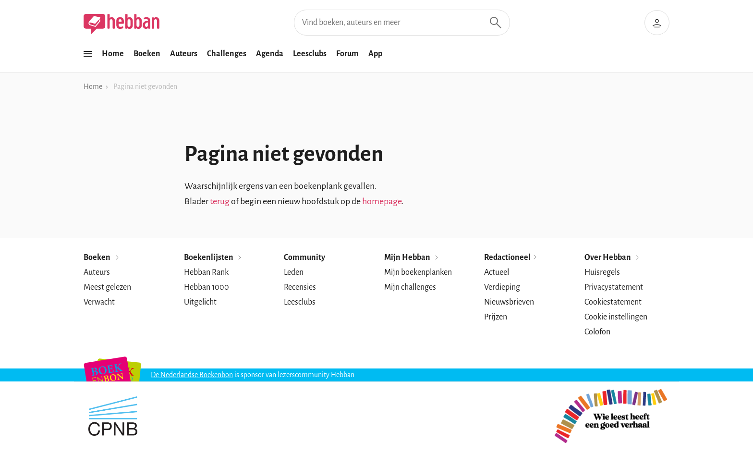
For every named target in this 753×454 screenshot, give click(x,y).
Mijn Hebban (412, 257)
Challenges (226, 53)
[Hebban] (121, 24)
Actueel (496, 272)
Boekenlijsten (213, 257)
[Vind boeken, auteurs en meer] (402, 23)
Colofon (597, 332)
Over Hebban (612, 257)
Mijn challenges (410, 287)
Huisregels (602, 272)
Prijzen (495, 317)
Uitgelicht (200, 302)
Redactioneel (511, 257)
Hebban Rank (206, 272)
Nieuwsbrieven (509, 302)
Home (113, 53)
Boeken (147, 53)
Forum (347, 53)
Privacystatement (613, 287)
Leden (294, 272)
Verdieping (502, 287)
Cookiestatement (613, 302)
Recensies (300, 287)
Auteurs (183, 53)
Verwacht (99, 302)
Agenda (269, 53)
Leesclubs (310, 53)
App (375, 53)
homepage (381, 201)
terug (220, 201)
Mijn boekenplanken (418, 272)
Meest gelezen (107, 287)
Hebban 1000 (206, 287)
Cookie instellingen (615, 317)
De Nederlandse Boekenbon (192, 375)
